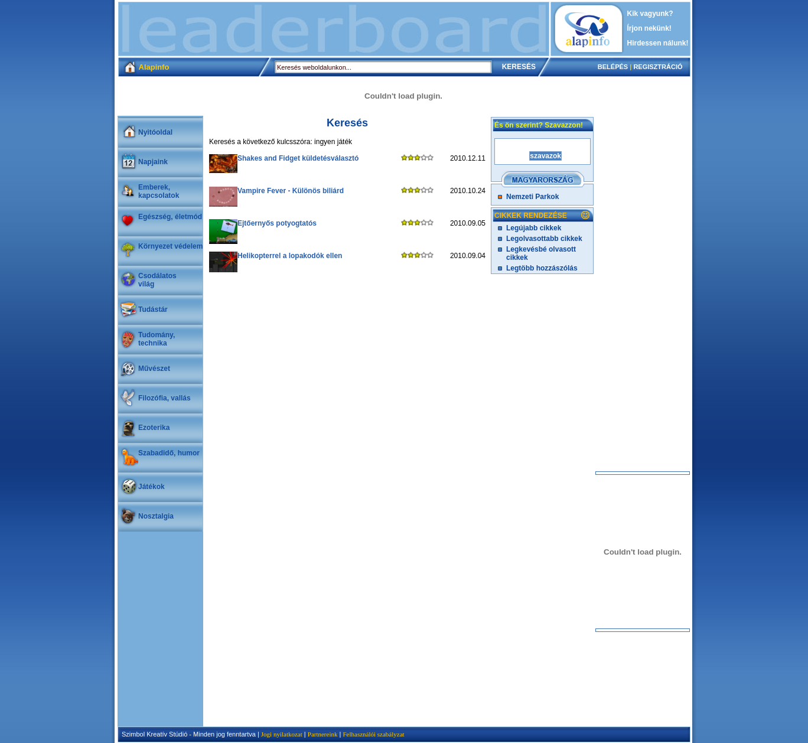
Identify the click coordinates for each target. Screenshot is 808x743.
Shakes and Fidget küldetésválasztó (298, 158)
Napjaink (153, 162)
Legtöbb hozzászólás (542, 268)
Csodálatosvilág (157, 280)
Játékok (151, 487)
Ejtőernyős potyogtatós (277, 223)
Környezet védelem (170, 246)
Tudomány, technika (156, 339)
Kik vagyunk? (650, 13)
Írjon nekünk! (649, 28)
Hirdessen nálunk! (658, 43)
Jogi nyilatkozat (281, 734)
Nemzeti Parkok (532, 197)
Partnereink (323, 734)
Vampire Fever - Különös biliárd (290, 191)
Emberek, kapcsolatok (158, 191)
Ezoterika (154, 427)
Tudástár (153, 309)
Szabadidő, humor (169, 453)
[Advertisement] (334, 29)
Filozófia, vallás (164, 398)
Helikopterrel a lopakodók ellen (289, 256)
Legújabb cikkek (533, 228)
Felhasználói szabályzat (373, 734)
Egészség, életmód (170, 217)
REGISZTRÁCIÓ (657, 66)
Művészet (154, 368)
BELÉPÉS (613, 66)
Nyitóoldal (155, 132)
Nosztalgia (156, 516)
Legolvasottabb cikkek (544, 238)
